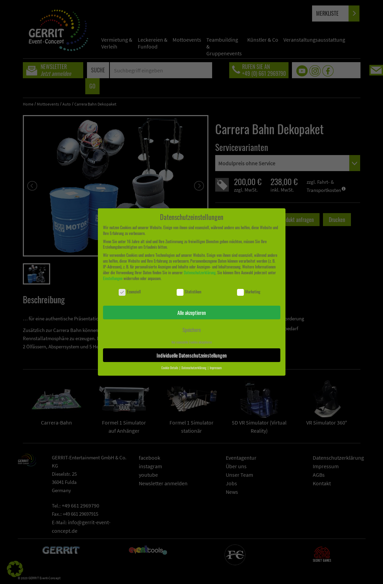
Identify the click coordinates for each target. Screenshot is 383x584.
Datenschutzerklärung (200, 272)
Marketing (248, 292)
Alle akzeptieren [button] (191, 312)
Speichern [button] (191, 329)
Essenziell (130, 292)
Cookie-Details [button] (170, 367)
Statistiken (189, 292)
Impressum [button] (216, 367)
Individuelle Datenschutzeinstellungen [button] (192, 355)
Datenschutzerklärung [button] (194, 367)
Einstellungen (112, 278)
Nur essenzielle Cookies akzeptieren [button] (192, 342)
